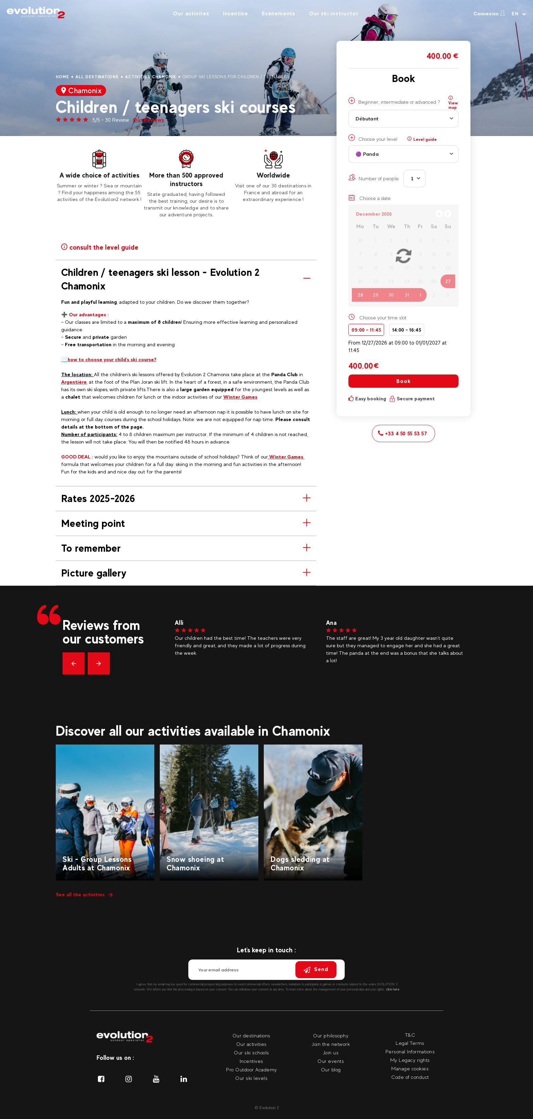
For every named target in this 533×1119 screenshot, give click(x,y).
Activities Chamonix (150, 76)
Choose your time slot (382, 317)
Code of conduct (410, 1077)
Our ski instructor (333, 13)
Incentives (251, 1061)
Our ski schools (251, 1052)
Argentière (74, 382)
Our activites (191, 13)
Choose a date (369, 197)
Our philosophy (330, 1035)
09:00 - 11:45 (366, 330)
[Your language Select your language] (519, 13)
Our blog (331, 1069)
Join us (331, 1052)
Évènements (278, 13)
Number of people (373, 177)
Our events (330, 1061)
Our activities (251, 1044)
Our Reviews (148, 120)
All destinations (97, 76)
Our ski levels (251, 1078)
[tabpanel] (99, 176)
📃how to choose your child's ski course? (108, 359)
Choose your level (372, 138)
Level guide (422, 139)
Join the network (331, 1044)
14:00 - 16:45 (406, 330)
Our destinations (252, 1035)
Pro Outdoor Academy (251, 1069)
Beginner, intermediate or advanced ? (394, 101)
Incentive (235, 13)
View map (453, 103)
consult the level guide (99, 246)
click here (392, 989)
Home (62, 76)
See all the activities (84, 894)
